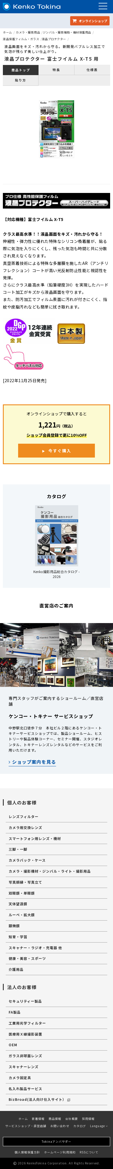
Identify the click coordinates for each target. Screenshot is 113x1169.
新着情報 (38, 1118)
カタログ (79, 1126)
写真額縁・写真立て (25, 882)
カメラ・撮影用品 (28, 32)
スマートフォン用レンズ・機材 (35, 838)
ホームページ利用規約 (60, 1152)
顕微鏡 (14, 925)
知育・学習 (18, 936)
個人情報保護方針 (27, 1152)
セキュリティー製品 (25, 1001)
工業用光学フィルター (27, 1023)
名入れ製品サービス (25, 1088)
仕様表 (92, 69)
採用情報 (88, 1118)
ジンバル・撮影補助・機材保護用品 (67, 32)
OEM (13, 1044)
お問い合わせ (59, 1126)
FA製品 (15, 1012)
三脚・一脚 (18, 849)
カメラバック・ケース (27, 860)
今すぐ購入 (59, 451)
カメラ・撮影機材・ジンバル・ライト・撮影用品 (50, 871)
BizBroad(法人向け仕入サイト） (39, 1099)
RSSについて (89, 1152)
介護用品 (16, 969)
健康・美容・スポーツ (27, 958)
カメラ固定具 (20, 1077)
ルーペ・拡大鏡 (22, 914)
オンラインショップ (89, 20)
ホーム (7, 32)
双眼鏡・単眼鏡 (22, 893)
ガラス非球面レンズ (25, 1055)
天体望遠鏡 (18, 903)
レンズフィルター (24, 816)
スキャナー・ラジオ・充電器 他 (35, 947)
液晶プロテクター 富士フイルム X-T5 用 (51, 58)
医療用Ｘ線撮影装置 (25, 1034)
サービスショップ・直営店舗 (25, 1126)
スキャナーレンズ (24, 1066)
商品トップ (21, 70)
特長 (56, 69)
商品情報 (55, 1118)
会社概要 (71, 1118)
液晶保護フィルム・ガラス (21, 39)
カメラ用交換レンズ (25, 827)
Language (99, 1126)
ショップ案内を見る (32, 761)
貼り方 (20, 80)
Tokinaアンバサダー (56, 1141)
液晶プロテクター (54, 39)
